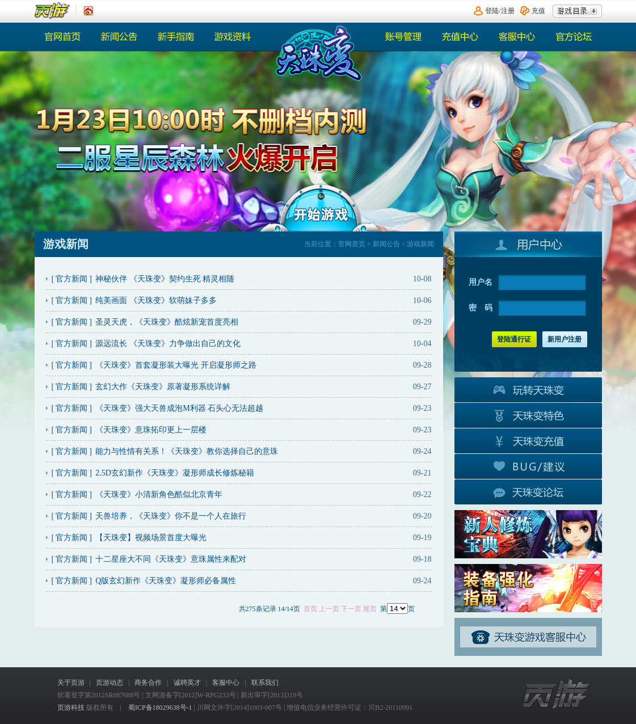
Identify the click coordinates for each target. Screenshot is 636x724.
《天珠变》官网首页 (317, 53)
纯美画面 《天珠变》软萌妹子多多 (156, 300)
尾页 (370, 609)
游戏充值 (528, 440)
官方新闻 (71, 279)
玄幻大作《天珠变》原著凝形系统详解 (162, 386)
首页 (310, 609)
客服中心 (517, 37)
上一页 (329, 609)
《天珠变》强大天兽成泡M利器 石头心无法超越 (179, 408)
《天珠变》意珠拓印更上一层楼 (151, 430)
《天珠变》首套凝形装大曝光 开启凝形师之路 (175, 365)
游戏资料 (233, 37)
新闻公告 (120, 37)
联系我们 (265, 683)
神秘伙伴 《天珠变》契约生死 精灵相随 (164, 279)
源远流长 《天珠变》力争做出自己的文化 (168, 343)
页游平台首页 (52, 11)
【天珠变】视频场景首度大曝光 (151, 537)
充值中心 (460, 37)
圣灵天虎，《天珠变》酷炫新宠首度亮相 (166, 322)
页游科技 (71, 708)
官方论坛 (573, 37)
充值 (538, 11)
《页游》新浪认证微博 (88, 10)
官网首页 (63, 37)
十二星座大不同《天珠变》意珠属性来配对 (170, 559)
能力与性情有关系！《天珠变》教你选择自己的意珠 (186, 451)
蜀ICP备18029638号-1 (160, 708)
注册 (508, 11)
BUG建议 (528, 465)
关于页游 (71, 683)
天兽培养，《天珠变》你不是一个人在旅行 (170, 516)
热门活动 (176, 37)
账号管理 (403, 37)
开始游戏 (320, 207)
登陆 (492, 11)
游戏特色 (528, 414)
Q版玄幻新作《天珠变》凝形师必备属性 (165, 580)
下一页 (351, 609)
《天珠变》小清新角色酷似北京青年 (158, 494)
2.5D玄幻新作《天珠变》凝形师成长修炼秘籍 (174, 473)
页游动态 (109, 683)
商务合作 (148, 683)
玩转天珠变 (528, 389)
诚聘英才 (187, 683)
